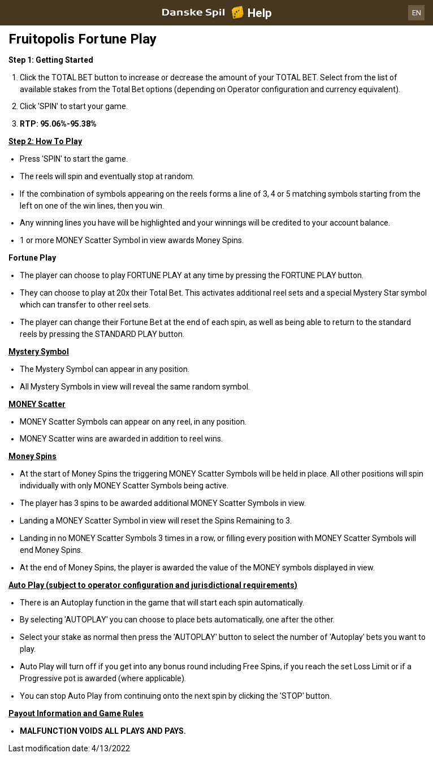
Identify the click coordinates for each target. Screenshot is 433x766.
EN (416, 12)
